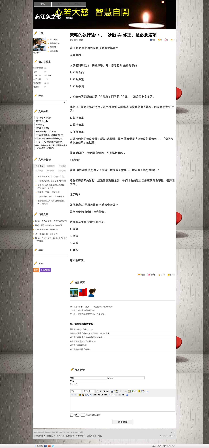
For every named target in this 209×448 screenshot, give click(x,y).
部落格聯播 (45, 270)
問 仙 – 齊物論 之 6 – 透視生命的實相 (51, 221)
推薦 (153, 274)
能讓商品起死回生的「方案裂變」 (92, 314)
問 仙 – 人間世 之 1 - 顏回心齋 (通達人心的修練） (51, 239)
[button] (76, 391)
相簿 (60, 4)
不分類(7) (40, 124)
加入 (159, 446)
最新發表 (39, 166)
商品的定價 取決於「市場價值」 (83, 341)
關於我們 (51, 436)
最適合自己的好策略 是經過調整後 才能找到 (51, 202)
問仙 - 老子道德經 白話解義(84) (49, 138)
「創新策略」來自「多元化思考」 (52, 196)
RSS (36, 270)
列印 (172, 274)
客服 (100, 436)
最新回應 (51, 166)
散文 (87, 307)
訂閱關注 (54, 47)
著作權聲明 (80, 436)
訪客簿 (77, 4)
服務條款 (70, 436)
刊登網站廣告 (39, 436)
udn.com (172, 436)
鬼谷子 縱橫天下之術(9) (46, 131)
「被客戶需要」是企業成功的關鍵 (52, 181)
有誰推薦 (80, 282)
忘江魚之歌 (48, 17)
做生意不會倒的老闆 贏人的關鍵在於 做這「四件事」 (51, 186)
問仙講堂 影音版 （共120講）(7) (49, 135)
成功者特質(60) (42, 128)
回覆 (143, 274)
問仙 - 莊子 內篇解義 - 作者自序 (48, 225)
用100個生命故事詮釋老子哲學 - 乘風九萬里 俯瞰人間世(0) (51, 146)
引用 (162, 274)
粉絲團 (40, 446)
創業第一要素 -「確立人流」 (82, 329)
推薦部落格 (55, 43)
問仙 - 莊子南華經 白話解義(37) (49, 142)
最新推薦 (62, 166)
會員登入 (73, 384)
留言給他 (54, 51)
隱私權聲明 (91, 436)
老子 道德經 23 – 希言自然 (46, 234)
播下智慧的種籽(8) (44, 118)
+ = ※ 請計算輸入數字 (85, 415)
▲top (173, 432)
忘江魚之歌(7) (42, 121)
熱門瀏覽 (39, 171)
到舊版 (69, 18)
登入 (154, 446)
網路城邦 (166, 446)
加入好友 (54, 40)
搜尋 (64, 102)
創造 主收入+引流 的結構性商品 (51, 176)
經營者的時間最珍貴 (86, 310)
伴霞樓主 (37, 53)
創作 (81, 307)
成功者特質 (107, 307)
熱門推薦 (62, 171)
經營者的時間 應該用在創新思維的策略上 (87, 337)
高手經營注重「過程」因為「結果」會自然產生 (89, 333)
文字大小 (87, 391)
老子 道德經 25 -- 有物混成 (46, 229)
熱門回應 (51, 171)
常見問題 (60, 436)
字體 (72, 391)
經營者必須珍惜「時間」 (80, 349)
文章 (42, 4)
